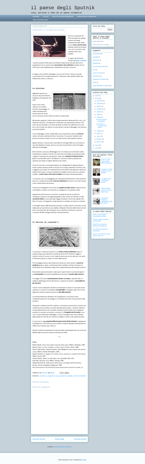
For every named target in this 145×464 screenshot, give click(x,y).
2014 (97, 145)
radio (94, 82)
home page (36, 16)
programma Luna (53, 376)
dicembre (100, 101)
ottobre (99, 106)
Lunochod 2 (43, 376)
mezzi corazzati (98, 73)
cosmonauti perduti (99, 66)
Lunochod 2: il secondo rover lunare (101, 125)
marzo (99, 136)
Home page (59, 439)
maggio (99, 131)
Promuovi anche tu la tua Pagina (101, 44)
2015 (97, 98)
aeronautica (96, 54)
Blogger (84, 460)
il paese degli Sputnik (63, 8)
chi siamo (45, 16)
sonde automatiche (79, 376)
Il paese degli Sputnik (98, 41)
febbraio (99, 139)
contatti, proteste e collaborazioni (86, 16)
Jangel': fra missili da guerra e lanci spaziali (106, 170)
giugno (99, 117)
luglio (98, 114)
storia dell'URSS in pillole (101, 85)
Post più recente (38, 439)
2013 (97, 148)
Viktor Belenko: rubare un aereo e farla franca (106, 190)
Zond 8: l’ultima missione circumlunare (100, 220)
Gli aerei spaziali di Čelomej (101, 120)
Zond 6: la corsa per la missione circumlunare (100, 225)
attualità (95, 57)
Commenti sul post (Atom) (62, 447)
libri (94, 69)
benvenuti (96, 60)
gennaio (99, 142)
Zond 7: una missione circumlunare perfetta (99, 215)
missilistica (96, 76)
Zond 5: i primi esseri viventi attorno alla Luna (106, 161)
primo (81, 60)
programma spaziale (66, 376)
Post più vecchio (80, 439)
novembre (100, 103)
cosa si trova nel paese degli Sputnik (62, 16)
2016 (97, 95)
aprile (98, 133)
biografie (95, 63)
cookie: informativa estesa (40, 20)
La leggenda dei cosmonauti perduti (106, 180)
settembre (100, 109)
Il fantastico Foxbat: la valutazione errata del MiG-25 (106, 200)
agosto (99, 111)
